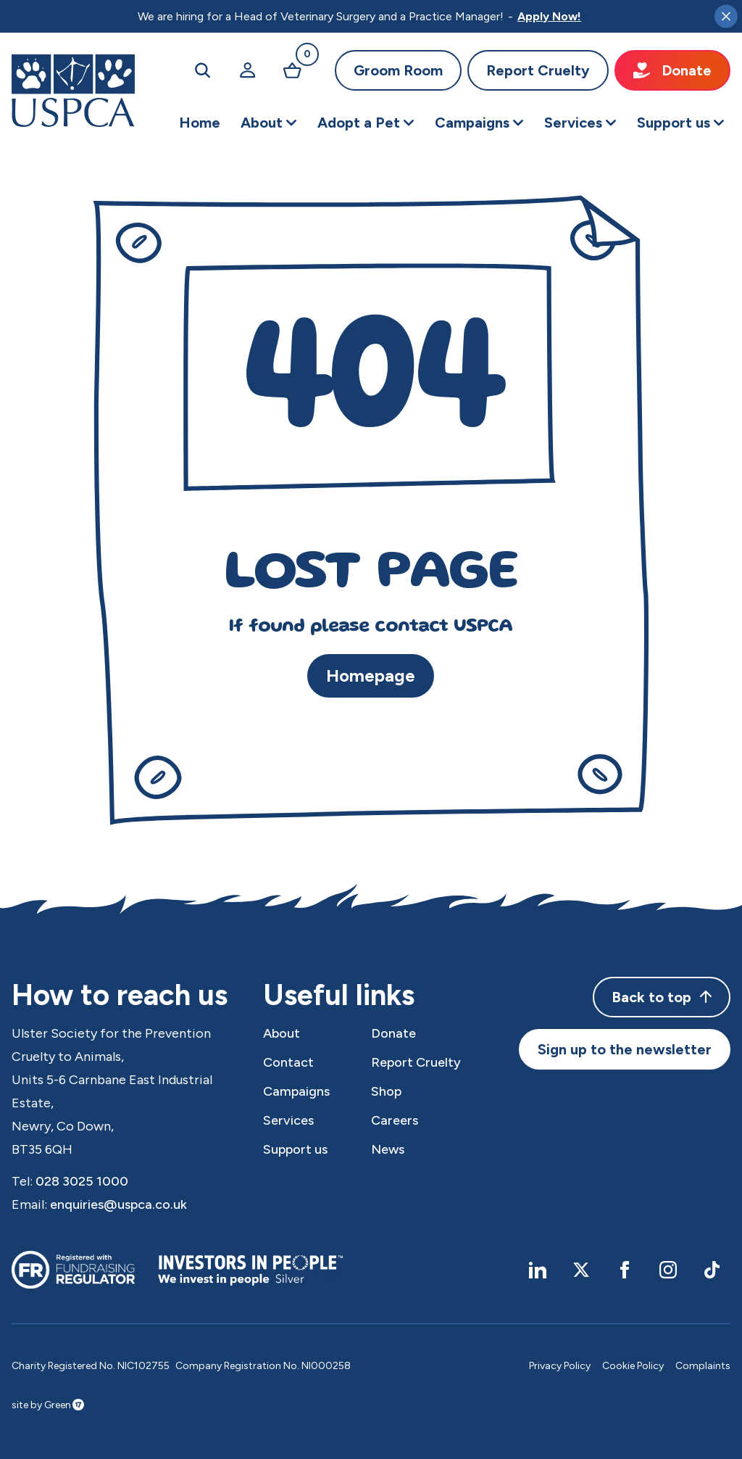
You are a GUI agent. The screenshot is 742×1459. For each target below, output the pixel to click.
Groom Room (398, 70)
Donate (672, 70)
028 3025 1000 (82, 1181)
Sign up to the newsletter (625, 1049)
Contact (288, 1062)
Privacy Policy (560, 1366)
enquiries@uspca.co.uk (118, 1204)
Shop (386, 1091)
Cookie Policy (633, 1366)
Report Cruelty (538, 70)
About (281, 1033)
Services (288, 1120)
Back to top (662, 997)
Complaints (702, 1366)
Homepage (370, 675)
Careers (394, 1120)
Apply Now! (549, 16)
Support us (295, 1149)
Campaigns (296, 1091)
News (387, 1149)
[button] (269, 122)
